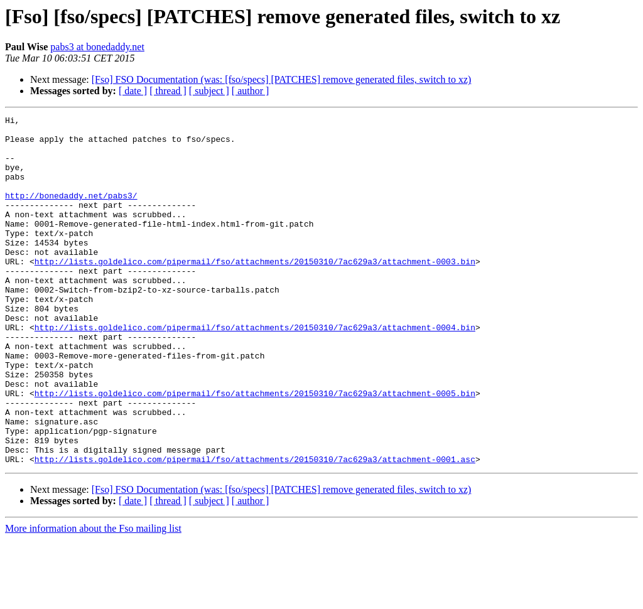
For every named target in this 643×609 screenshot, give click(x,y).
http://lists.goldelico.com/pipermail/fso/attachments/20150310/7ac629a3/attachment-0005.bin (255, 449)
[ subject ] (209, 90)
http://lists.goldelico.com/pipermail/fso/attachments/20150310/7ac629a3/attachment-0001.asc (255, 528)
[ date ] (133, 90)
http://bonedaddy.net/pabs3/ (71, 212)
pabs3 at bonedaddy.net (97, 46)
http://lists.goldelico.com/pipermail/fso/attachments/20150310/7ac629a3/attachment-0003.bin (255, 291)
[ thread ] (167, 90)
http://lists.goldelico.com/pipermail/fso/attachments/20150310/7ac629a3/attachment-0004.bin (255, 370)
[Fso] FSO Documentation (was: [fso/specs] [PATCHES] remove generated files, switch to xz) (282, 79)
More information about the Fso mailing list (93, 598)
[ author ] (250, 90)
